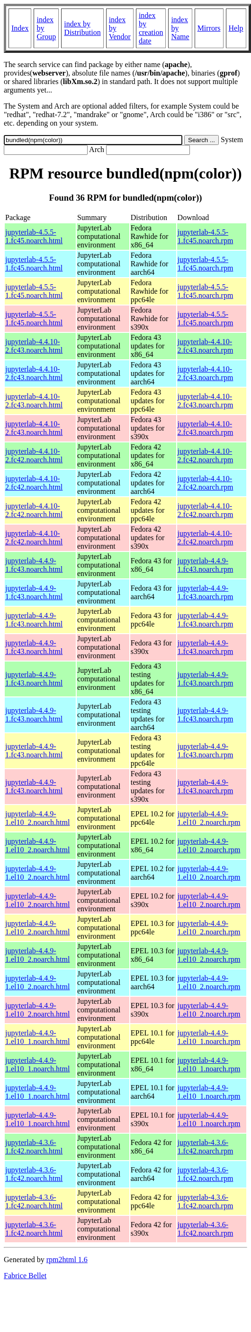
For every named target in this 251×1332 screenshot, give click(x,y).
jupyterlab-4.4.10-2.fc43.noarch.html (34, 346)
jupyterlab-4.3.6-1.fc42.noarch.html (34, 1146)
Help (236, 28)
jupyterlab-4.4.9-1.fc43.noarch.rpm (205, 565)
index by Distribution (82, 28)
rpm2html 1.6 (67, 1260)
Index (19, 28)
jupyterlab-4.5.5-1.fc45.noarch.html (34, 236)
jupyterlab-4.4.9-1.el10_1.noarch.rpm (209, 1037)
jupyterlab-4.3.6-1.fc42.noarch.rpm (205, 1146)
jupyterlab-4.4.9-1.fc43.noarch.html (34, 565)
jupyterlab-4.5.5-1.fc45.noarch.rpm (205, 236)
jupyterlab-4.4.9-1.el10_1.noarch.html (37, 1037)
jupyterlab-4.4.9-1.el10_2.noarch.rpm (209, 818)
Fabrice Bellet (25, 1276)
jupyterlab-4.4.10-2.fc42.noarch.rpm (205, 455)
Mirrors (209, 28)
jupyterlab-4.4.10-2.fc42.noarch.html (34, 455)
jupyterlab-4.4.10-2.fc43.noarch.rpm (205, 346)
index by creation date (151, 28)
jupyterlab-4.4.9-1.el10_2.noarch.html (37, 818)
